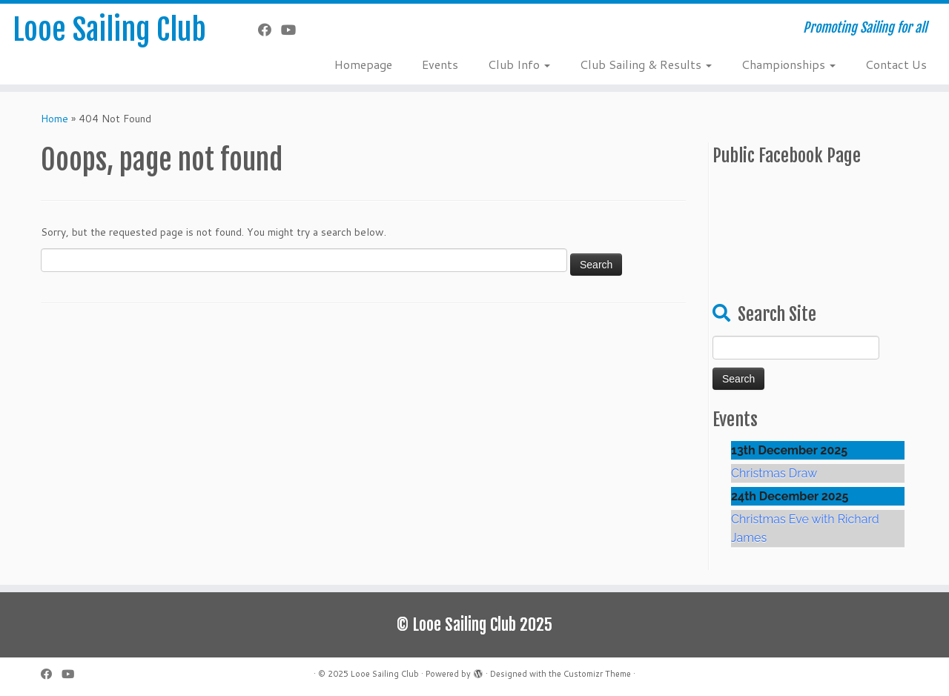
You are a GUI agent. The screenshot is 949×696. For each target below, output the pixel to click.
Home (54, 118)
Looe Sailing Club (109, 29)
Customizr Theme (597, 674)
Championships (788, 64)
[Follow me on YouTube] (293, 29)
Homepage (363, 64)
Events (440, 64)
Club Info (519, 64)
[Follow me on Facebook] (269, 29)
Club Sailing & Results (646, 64)
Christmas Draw (774, 473)
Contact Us (896, 64)
